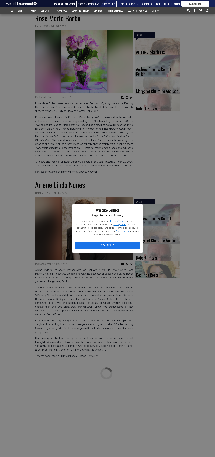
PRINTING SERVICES (115, 10)
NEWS (10, 10)
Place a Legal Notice (64, 4)
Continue (107, 245)
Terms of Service (118, 221)
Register (175, 4)
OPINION (32, 10)
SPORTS (21, 10)
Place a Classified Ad (88, 4)
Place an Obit (108, 4)
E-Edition (122, 4)
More (156, 11)
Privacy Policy (120, 224)
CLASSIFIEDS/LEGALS (80, 10)
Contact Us (146, 4)
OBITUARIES (46, 10)
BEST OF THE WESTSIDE (137, 10)
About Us (134, 4)
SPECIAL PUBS (61, 10)
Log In (165, 4)
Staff (157, 4)
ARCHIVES (98, 10)
